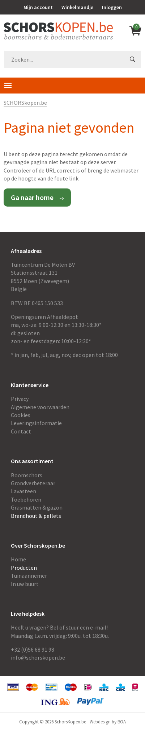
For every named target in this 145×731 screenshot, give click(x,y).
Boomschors (26, 475)
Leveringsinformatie (36, 423)
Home (18, 559)
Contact (21, 431)
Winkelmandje (77, 7)
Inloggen (112, 7)
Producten (24, 567)
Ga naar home (32, 197)
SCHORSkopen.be (25, 102)
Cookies (20, 415)
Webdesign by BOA (108, 722)
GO (132, 59)
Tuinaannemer (29, 575)
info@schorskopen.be (38, 657)
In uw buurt (25, 583)
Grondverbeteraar (33, 483)
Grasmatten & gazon (37, 507)
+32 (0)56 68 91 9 (31, 649)
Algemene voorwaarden (40, 407)
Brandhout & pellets (36, 515)
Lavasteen (23, 491)
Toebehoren (26, 499)
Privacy (20, 398)
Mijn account (38, 7)
